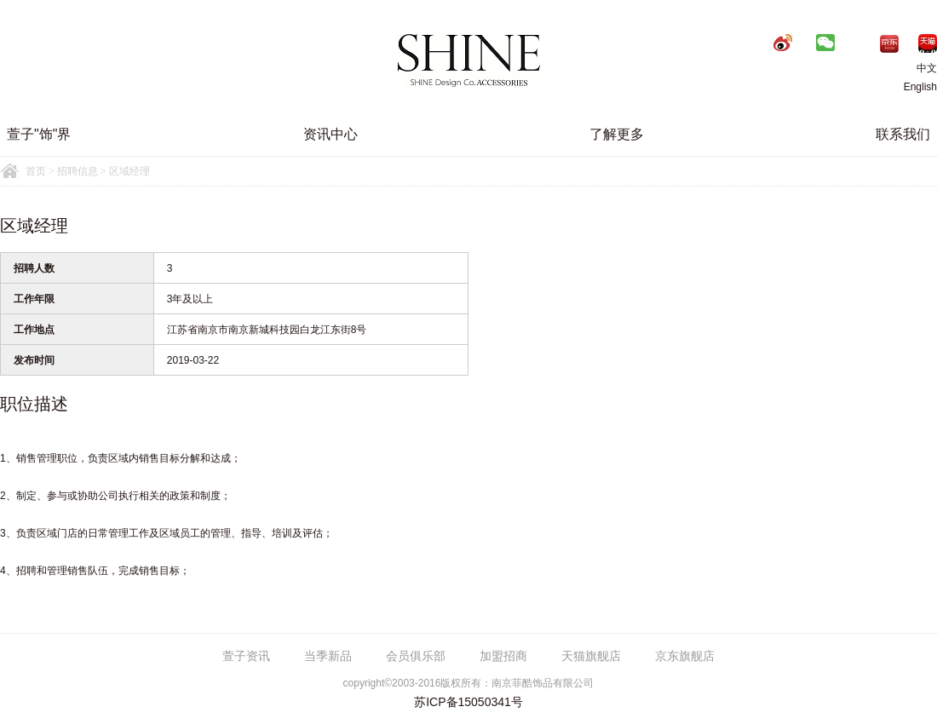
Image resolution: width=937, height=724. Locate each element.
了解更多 (616, 134)
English (920, 87)
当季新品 (328, 656)
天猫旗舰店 (591, 656)
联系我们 (903, 134)
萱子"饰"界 (39, 134)
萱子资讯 (246, 656)
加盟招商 (503, 656)
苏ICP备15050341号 (468, 702)
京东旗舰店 (685, 656)
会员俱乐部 (416, 656)
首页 (36, 171)
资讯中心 (330, 134)
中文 (914, 68)
